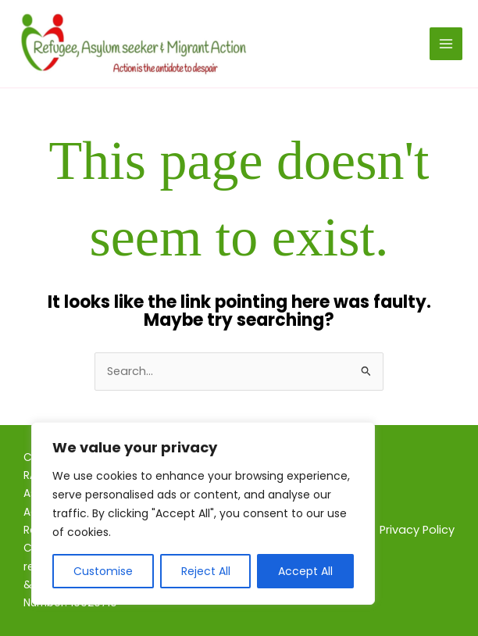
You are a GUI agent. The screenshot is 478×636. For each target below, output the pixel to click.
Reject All (205, 571)
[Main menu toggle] (446, 43)
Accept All (305, 571)
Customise (103, 571)
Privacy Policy (417, 530)
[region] (203, 513)
